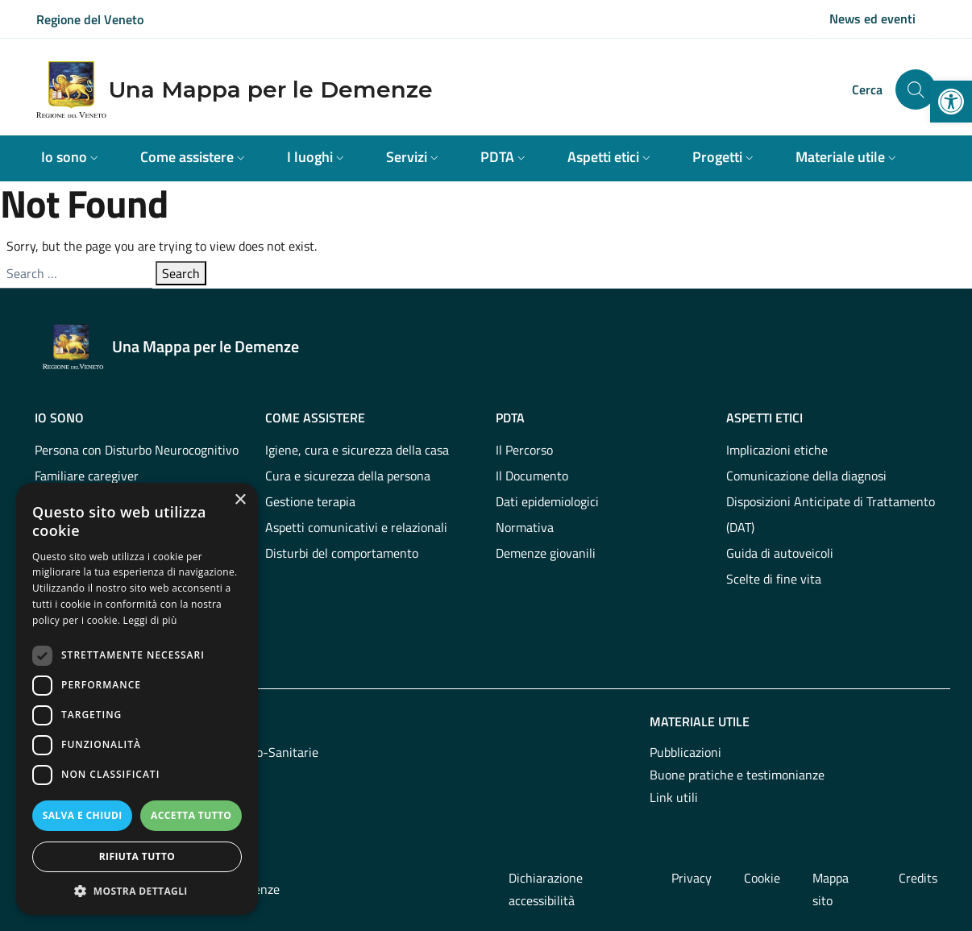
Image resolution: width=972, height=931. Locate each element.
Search (181, 273)
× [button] (240, 500)
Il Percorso (524, 449)
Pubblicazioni (685, 752)
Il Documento (532, 475)
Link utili (674, 797)
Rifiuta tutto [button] (137, 856)
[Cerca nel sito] (915, 89)
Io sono (59, 417)
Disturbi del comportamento (341, 553)
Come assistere (315, 417)
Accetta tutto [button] (191, 815)
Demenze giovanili (546, 553)
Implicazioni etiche (777, 449)
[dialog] (137, 699)
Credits (918, 877)
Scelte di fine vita (773, 578)
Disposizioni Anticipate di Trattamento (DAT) (830, 514)
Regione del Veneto (89, 19)
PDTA (510, 417)
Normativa (525, 527)
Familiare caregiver (87, 475)
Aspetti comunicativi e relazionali (356, 527)
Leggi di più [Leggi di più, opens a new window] (150, 620)
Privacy (691, 877)
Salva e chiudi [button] (83, 815)
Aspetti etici (764, 417)
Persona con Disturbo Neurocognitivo (137, 449)
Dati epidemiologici (547, 501)
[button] (951, 102)
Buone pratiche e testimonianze (737, 774)
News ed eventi (872, 18)
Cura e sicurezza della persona (347, 475)
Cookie (762, 877)
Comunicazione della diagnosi (806, 475)
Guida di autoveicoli (779, 553)
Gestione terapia (310, 501)
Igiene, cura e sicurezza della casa (357, 449)
